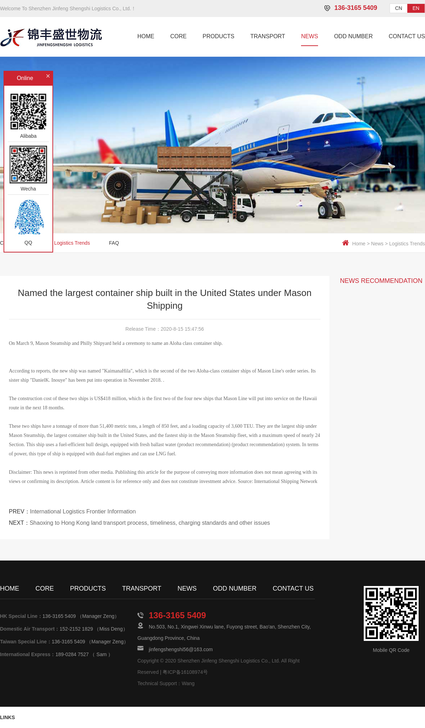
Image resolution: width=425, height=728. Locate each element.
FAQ (114, 243)
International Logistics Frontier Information (83, 511)
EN (416, 8)
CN (398, 8)
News (377, 243)
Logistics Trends (407, 243)
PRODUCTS (218, 36)
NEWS (309, 36)
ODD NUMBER (353, 36)
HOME (145, 36)
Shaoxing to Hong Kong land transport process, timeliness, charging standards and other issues (150, 523)
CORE (178, 36)
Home (359, 243)
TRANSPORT (267, 36)
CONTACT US (407, 36)
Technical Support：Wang (165, 683)
